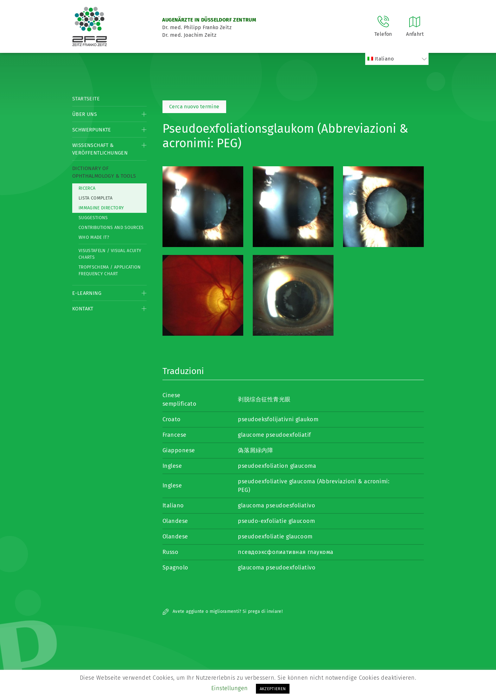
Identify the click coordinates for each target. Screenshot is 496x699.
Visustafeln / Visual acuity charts (110, 254)
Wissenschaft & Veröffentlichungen (100, 149)
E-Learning (86, 293)
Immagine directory (101, 208)
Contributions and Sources (111, 227)
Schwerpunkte (91, 130)
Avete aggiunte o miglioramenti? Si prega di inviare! (222, 611)
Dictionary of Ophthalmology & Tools (104, 172)
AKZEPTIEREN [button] (273, 688)
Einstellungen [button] (229, 688)
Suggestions (93, 217)
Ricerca (87, 188)
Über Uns (84, 114)
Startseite (86, 99)
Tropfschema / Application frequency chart (110, 270)
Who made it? (94, 237)
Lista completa (95, 198)
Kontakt (82, 309)
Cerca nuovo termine (194, 107)
